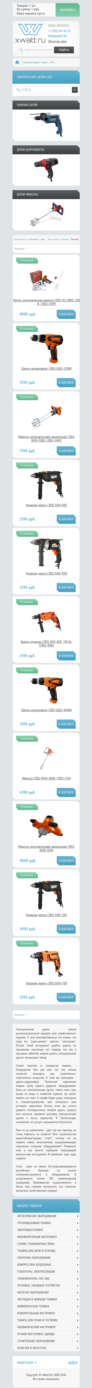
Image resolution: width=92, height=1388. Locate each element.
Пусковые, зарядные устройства (38, 1285)
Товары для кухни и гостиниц (37, 1320)
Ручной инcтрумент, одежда (36, 1334)
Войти (72, 1362)
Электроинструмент (31, 62)
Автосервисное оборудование (36, 1216)
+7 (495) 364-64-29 (59, 31)
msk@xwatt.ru (57, 36)
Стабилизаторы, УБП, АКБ (33, 1279)
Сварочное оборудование (34, 1258)
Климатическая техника (33, 1306)
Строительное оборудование (36, 1341)
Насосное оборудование (33, 1292)
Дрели (45, 62)
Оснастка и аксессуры (31, 1348)
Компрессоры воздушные (34, 1265)
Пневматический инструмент (36, 1327)
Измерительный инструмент (36, 1313)
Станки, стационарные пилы (35, 1244)
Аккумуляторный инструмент (37, 1237)
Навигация (25, 1362)
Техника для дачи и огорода (36, 1251)
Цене (43, 239)
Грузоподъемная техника (34, 1223)
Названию (33, 239)
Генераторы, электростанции (36, 1272)
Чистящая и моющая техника (37, 1299)
